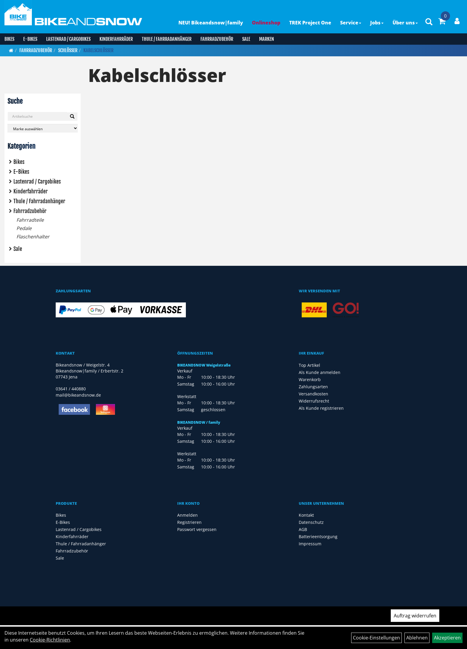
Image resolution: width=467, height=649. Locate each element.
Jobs (377, 22)
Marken (266, 39)
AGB (303, 529)
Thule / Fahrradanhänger (167, 39)
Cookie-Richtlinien (50, 639)
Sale (246, 39)
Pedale (24, 228)
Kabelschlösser (98, 50)
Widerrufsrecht (314, 401)
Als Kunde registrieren (321, 408)
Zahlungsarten (313, 386)
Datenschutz (311, 522)
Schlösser (67, 50)
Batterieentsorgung (318, 536)
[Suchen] (72, 116)
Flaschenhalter (32, 236)
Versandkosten (313, 394)
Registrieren (189, 522)
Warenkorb (310, 379)
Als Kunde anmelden (319, 372)
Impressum (310, 543)
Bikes (9, 39)
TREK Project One (310, 22)
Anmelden (187, 515)
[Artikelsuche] (428, 22)
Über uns (405, 22)
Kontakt (306, 515)
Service (350, 22)
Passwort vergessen (197, 529)
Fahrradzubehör (216, 39)
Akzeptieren (447, 637)
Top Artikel (309, 365)
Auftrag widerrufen (415, 615)
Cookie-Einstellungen (376, 637)
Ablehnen (417, 637)
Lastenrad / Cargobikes (68, 39)
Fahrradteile (30, 220)
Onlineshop (266, 22)
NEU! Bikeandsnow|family (210, 22)
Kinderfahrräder (116, 39)
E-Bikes (30, 39)
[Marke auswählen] (42, 128)
